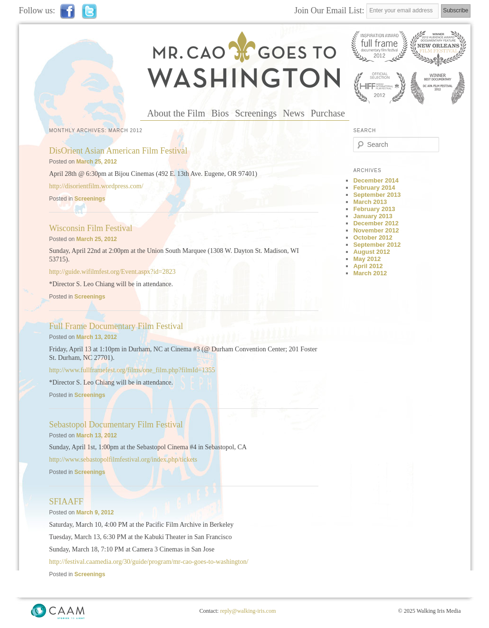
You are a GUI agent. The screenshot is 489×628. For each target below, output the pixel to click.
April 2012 (368, 266)
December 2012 (375, 223)
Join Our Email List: (330, 10)
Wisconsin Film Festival (90, 228)
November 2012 (376, 230)
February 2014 (374, 187)
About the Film (176, 113)
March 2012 (370, 273)
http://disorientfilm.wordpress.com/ (96, 186)
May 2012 (367, 258)
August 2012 (371, 251)
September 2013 (377, 194)
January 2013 (372, 216)
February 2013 (374, 209)
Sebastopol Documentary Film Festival (115, 424)
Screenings (256, 113)
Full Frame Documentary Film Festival (116, 326)
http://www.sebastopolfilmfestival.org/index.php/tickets (123, 459)
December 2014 (375, 180)
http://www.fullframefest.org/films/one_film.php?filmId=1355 (132, 370)
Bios (220, 113)
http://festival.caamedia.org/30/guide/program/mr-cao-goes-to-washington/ (148, 561)
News (294, 113)
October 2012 (372, 237)
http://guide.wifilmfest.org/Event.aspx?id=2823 (112, 271)
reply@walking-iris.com (248, 611)
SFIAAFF (66, 501)
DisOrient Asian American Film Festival (118, 150)
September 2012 (377, 244)
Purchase (328, 113)
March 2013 (370, 201)
